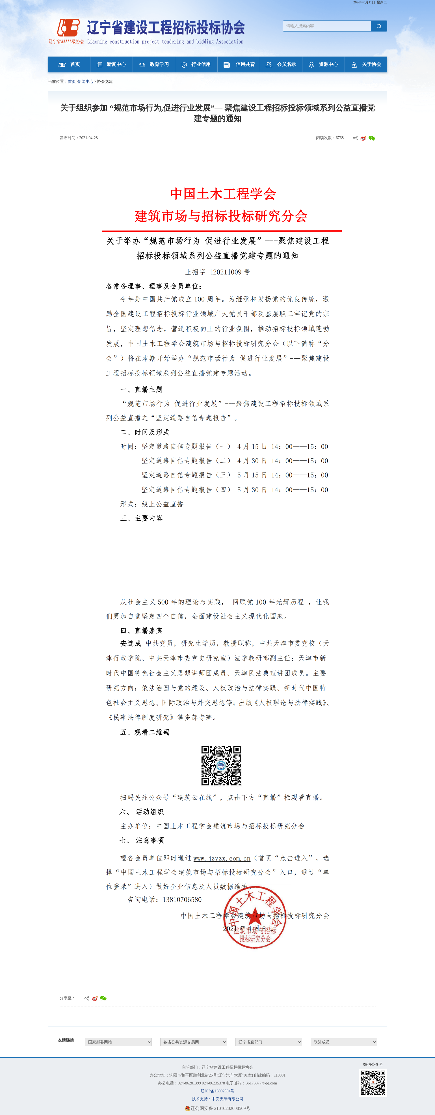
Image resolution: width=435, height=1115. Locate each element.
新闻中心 (111, 64)
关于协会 (366, 64)
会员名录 (281, 64)
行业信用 (196, 64)
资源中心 (323, 64)
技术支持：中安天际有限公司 (217, 1099)
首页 (69, 64)
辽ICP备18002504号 (218, 1091)
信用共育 (238, 64)
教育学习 (153, 64)
